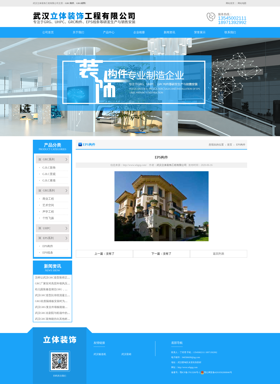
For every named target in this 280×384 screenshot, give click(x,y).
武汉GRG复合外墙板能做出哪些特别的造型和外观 (64, 307)
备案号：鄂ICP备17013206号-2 (185, 372)
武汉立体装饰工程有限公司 (172, 165)
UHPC (47, 228)
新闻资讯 (169, 32)
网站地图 (242, 3)
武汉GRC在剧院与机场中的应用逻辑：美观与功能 (64, 313)
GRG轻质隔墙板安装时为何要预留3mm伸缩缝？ (63, 301)
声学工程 (48, 211)
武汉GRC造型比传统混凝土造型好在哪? (58, 295)
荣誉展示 (200, 32)
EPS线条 (47, 252)
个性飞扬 (48, 218)
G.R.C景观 (49, 174)
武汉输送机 (100, 354)
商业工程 (48, 198)
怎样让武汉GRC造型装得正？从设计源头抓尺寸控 (64, 277)
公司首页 (48, 32)
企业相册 (139, 32)
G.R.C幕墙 (49, 180)
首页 (229, 144)
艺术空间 (48, 205)
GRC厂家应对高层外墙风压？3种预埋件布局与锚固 (65, 283)
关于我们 (78, 32)
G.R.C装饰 (49, 167)
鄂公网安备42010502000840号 (218, 372)
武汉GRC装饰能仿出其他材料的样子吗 (58, 318)
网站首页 (230, 3)
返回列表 (218, 253)
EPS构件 (47, 246)
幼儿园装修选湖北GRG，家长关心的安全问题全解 (64, 289)
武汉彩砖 (126, 354)
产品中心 (108, 32)
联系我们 (230, 32)
